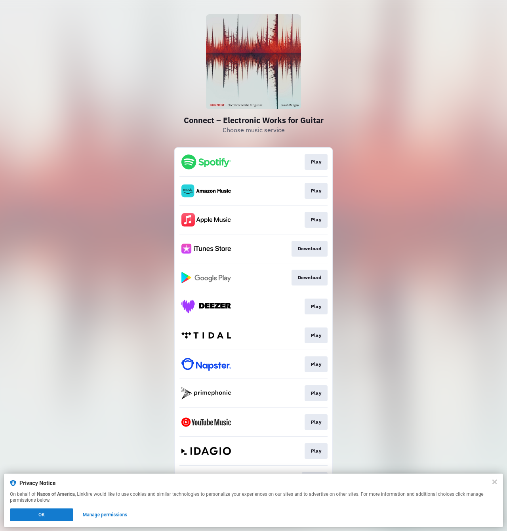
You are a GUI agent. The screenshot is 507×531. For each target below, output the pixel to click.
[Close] (494, 482)
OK (41, 515)
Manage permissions (105, 515)
